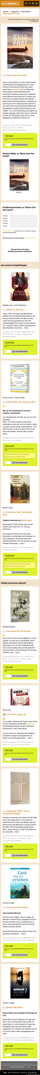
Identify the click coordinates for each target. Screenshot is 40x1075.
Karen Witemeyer (20, 305)
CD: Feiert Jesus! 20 (16, 714)
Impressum (23, 1072)
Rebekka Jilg (7, 305)
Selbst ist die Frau (15, 309)
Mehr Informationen (17, 1067)
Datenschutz (15, 1072)
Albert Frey (7, 710)
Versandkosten (34, 21)
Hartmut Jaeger (8, 903)
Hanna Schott (8, 398)
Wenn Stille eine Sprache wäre (21, 402)
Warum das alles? (15, 1007)
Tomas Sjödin (19, 398)
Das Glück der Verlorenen (19, 631)
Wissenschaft (16, 89)
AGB (9, 1072)
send (10, 3)
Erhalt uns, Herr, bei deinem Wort (17, 513)
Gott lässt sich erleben (17, 907)
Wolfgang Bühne (9, 627)
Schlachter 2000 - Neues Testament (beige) (16, 812)
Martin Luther (8, 508)
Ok (29, 1067)
